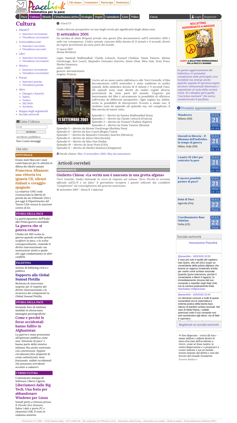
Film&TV (24, 29)
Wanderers (185, 114)
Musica (23, 65)
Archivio (27, 106)
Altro (22, 89)
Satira (26, 96)
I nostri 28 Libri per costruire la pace (190, 158)
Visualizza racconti (34, 49)
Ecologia (86, 16)
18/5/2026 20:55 (201, 256)
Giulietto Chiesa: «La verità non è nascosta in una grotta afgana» (110, 175)
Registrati (210, 16)
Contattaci (91, 2)
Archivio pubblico (28, 137)
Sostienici (122, 2)
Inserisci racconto (33, 46)
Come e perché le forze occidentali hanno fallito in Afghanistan (29, 324)
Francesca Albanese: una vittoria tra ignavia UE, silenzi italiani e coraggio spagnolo (32, 179)
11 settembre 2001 (95, 153)
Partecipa (107, 2)
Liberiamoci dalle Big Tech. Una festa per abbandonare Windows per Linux (33, 391)
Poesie (23, 77)
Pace (24, 16)
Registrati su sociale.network (199, 325)
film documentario (119, 153)
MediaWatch (66, 169)
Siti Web (27, 103)
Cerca (154, 16)
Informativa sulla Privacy (129, 421)
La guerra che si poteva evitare (28, 227)
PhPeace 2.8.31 (108, 421)
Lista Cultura (30, 122)
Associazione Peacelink (203, 242)
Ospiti (99, 16)
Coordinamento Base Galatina (191, 218)
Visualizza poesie (33, 84)
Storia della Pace (29, 213)
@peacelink (184, 256)
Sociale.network (29, 114)
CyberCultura (27, 373)
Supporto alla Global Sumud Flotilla (32, 277)
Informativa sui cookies (154, 421)
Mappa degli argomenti (33, 111)
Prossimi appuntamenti (198, 108)
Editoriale (24, 155)
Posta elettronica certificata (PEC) (200, 421)
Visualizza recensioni (35, 37)
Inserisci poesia (32, 81)
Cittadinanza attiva (66, 16)
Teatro (26, 100)
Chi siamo (75, 2)
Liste (125, 16)
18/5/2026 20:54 (201, 294)
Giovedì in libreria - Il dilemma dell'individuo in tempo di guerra (192, 139)
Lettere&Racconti (30, 42)
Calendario (112, 16)
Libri (22, 53)
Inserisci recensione (35, 34)
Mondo (46, 16)
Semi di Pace (186, 199)
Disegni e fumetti (33, 93)
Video (134, 16)
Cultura (35, 16)
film (80, 153)
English (144, 16)
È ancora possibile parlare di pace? (189, 179)
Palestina (23, 262)
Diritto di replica (174, 421)
